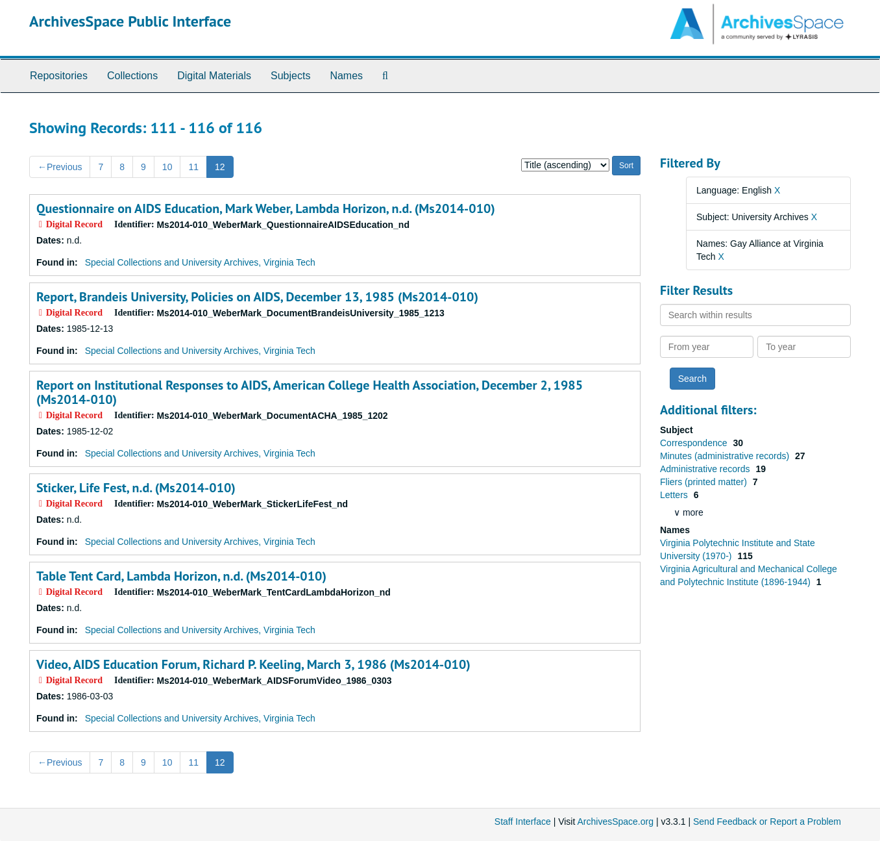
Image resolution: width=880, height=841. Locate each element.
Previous (60, 167)
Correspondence (694, 443)
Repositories (59, 75)
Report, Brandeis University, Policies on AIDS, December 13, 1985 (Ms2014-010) (257, 296)
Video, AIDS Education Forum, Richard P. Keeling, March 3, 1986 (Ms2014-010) (253, 664)
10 (167, 167)
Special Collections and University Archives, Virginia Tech (200, 262)
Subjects (290, 75)
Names (346, 75)
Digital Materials (214, 75)
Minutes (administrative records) (726, 456)
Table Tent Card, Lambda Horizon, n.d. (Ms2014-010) (181, 576)
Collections (132, 75)
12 (220, 167)
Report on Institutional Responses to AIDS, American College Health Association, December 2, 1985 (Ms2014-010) (309, 392)
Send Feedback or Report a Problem (767, 821)
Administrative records (706, 469)
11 (193, 167)
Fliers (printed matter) (705, 482)
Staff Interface (523, 821)
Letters (675, 495)
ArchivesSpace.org (615, 821)
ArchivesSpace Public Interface (130, 21)
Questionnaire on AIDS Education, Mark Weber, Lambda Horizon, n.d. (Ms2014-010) (265, 208)
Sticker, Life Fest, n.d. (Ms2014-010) (136, 487)
